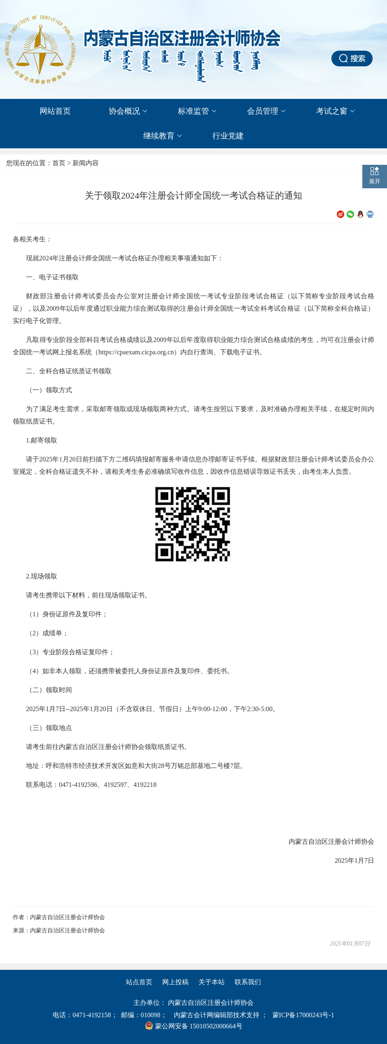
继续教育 (162, 136)
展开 (374, 181)
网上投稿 (175, 981)
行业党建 (228, 135)
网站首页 (55, 111)
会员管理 (266, 111)
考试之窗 (335, 111)
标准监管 (197, 111)
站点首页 (139, 981)
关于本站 (211, 981)
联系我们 (248, 981)
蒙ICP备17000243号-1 (303, 1014)
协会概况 (128, 111)
